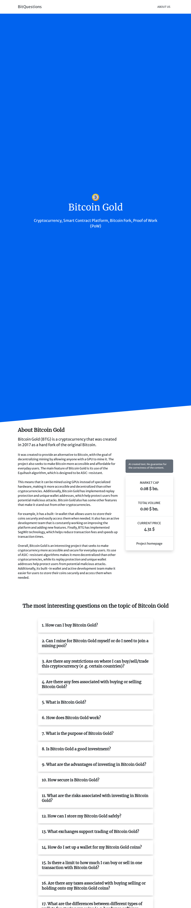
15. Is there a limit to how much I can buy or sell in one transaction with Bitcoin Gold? (92, 865)
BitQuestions (30, 6)
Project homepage (149, 543)
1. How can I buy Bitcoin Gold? (70, 625)
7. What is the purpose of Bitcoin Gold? (77, 733)
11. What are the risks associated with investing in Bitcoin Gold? (95, 798)
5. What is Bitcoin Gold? (64, 702)
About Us (163, 6)
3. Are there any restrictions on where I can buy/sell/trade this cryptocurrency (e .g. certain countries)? (95, 664)
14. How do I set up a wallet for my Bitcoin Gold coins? (92, 847)
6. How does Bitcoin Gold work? (71, 717)
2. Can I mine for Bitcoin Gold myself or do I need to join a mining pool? (95, 643)
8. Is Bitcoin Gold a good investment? (76, 749)
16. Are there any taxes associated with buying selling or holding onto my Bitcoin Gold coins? (94, 885)
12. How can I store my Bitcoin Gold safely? (81, 816)
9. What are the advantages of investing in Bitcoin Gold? (94, 764)
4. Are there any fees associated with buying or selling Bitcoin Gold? (91, 684)
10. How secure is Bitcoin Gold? (70, 780)
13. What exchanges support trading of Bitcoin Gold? (90, 831)
